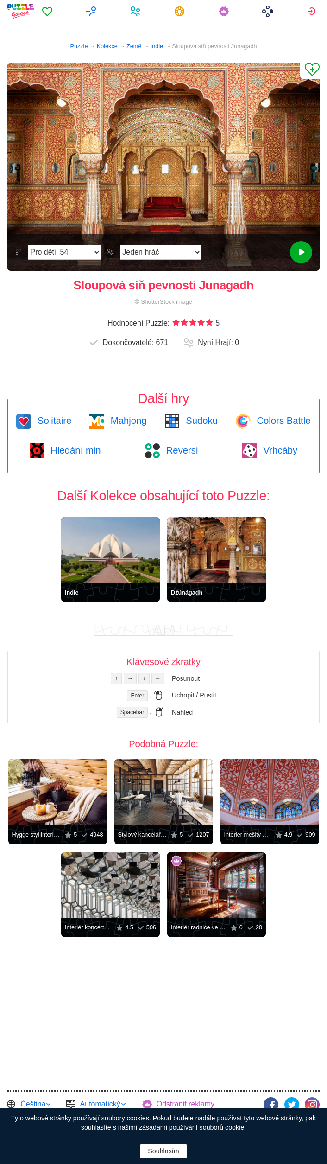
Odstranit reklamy (185, 1104)
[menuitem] (48, 11)
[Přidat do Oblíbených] (310, 71)
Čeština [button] (32, 1104)
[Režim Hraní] (160, 252)
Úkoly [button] (181, 11)
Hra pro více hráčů (92, 11)
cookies (138, 1118)
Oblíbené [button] (48, 11)
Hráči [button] (136, 11)
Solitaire (53, 421)
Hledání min (74, 450)
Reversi (181, 450)
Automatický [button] (100, 1104)
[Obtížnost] (64, 252)
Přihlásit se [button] (313, 11)
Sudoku (200, 421)
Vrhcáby (279, 450)
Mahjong (127, 421)
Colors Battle (282, 421)
